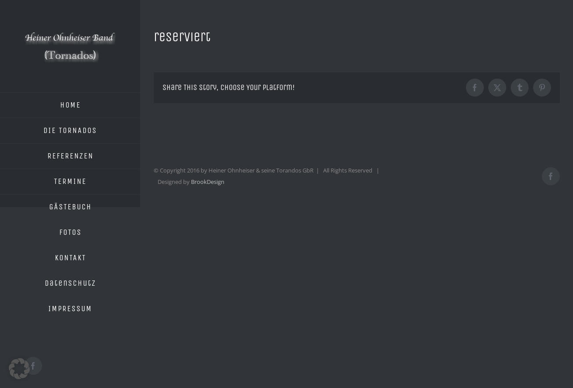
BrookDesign (207, 182)
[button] (19, 368)
